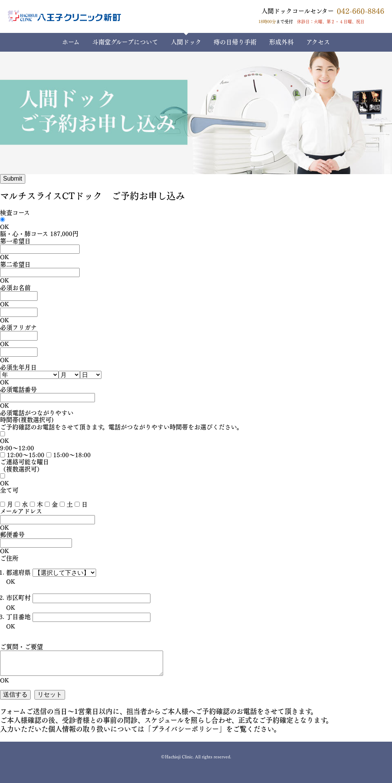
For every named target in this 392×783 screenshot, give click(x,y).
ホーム (71, 42)
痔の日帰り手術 (235, 42)
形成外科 (281, 42)
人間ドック (186, 42)
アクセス (318, 42)
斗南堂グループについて (125, 42)
